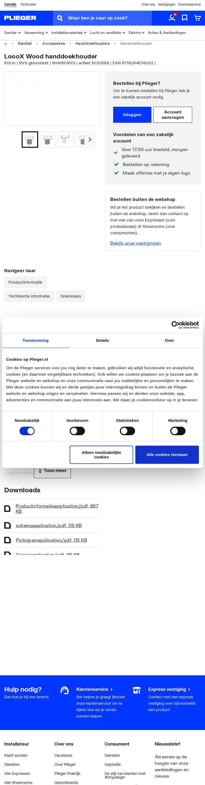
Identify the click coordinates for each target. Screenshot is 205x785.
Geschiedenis (66, 782)
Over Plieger (65, 764)
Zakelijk (10, 4)
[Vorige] (89, 139)
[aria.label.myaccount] (172, 18)
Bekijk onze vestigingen (135, 242)
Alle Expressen (17, 773)
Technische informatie (29, 296)
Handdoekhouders (93, 43)
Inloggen (132, 114)
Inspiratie (113, 764)
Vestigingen (166, 4)
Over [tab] (169, 340)
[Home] (5, 44)
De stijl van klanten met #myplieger (125, 775)
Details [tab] (102, 340)
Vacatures (63, 755)
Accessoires (53, 43)
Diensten (11, 764)
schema (49, 525)
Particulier (28, 4)
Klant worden (15, 755)
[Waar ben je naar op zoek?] (110, 18)
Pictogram (51, 539)
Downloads (71, 296)
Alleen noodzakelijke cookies (101, 454)
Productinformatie (25, 282)
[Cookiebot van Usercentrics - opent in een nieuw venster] (175, 325)
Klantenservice (189, 4)
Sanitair (25, 43)
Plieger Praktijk (67, 773)
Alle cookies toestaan (167, 454)
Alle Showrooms (18, 782)
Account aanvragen (173, 114)
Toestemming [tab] (36, 340)
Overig (48, 554)
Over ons (148, 4)
